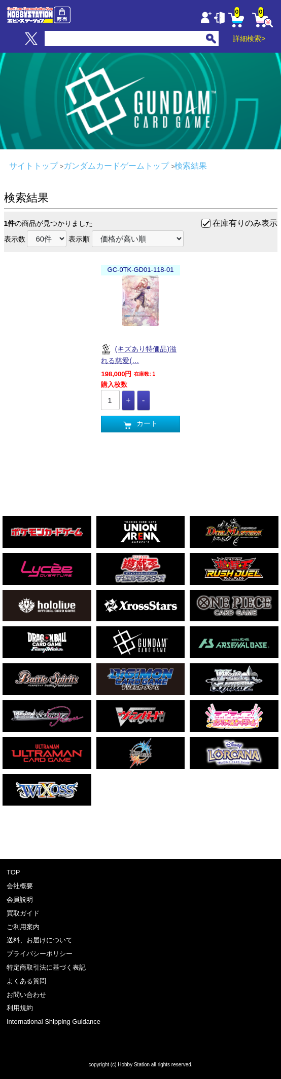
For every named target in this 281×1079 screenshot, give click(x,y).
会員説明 (20, 899)
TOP (13, 872)
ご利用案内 (23, 927)
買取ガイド (23, 913)
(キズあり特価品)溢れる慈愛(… (138, 354)
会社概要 (20, 886)
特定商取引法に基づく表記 (46, 967)
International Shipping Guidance (53, 1021)
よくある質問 (26, 981)
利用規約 (20, 1008)
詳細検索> (249, 38)
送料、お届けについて (40, 940)
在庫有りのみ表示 (245, 223)
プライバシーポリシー (40, 953)
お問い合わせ (26, 994)
